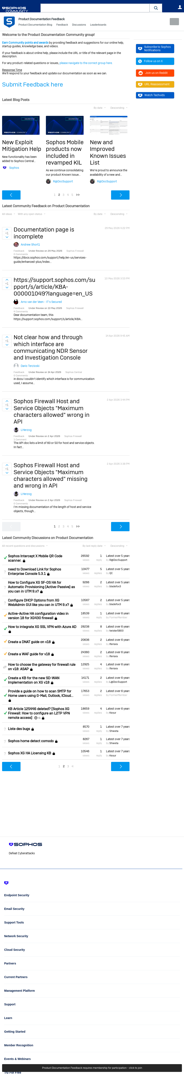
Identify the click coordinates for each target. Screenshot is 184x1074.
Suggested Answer (5, 615)
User (180, 7)
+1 (39, 717)
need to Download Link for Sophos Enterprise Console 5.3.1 (34, 571)
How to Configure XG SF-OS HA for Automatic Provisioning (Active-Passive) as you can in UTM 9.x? (41, 587)
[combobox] (95, 8)
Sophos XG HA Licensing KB (29, 753)
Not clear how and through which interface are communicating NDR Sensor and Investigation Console (51, 347)
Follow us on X (150, 61)
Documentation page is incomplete (44, 233)
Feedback (62, 25)
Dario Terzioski (30, 366)
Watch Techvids (151, 95)
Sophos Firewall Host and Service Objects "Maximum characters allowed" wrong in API (51, 411)
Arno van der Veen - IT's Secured (41, 301)
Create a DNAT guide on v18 (29, 642)
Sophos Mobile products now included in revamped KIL (65, 152)
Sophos (14, 168)
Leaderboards (98, 25)
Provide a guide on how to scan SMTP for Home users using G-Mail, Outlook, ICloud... (40, 693)
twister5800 (116, 630)
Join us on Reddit (153, 72)
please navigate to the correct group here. (86, 63)
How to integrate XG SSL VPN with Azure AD (42, 627)
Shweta (113, 731)
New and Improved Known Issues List (108, 152)
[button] (156, 8)
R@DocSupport (63, 181)
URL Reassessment (154, 84)
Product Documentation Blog (35, 25)
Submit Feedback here (32, 84)
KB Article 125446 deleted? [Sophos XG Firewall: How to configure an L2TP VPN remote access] (39, 713)
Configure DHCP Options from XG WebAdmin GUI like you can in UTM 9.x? (38, 602)
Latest (118, 556)
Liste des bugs (19, 729)
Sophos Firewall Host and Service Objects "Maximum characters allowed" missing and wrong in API (51, 475)
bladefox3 (115, 586)
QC (111, 573)
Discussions (79, 25)
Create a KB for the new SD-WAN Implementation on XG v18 (33, 680)
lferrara (113, 644)
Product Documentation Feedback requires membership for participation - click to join (92, 1068)
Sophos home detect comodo (31, 741)
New (172, 21)
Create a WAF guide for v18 (29, 654)
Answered (5, 558)
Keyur (112, 712)
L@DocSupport (118, 682)
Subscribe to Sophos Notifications (154, 48)
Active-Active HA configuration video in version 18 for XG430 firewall (38, 615)
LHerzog (26, 430)
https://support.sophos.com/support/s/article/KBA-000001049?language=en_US (54, 286)
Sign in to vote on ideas (6, 229)
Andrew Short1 (30, 244)
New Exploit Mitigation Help (21, 146)
